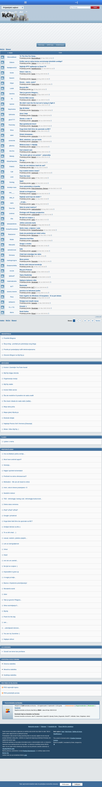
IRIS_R (12, 198)
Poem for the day (9, 645)
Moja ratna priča (9, 435)
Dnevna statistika (9, 692)
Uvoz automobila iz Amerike (30, 186)
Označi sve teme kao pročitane (14, 680)
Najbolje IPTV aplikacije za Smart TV (33, 66)
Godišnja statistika (10, 703)
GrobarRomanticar (12, 229)
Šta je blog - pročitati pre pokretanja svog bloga (20, 372)
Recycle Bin (24, 87)
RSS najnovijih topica (11, 716)
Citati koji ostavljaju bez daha (30, 254)
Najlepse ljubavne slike (28, 280)
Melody (12, 156)
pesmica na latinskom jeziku (30, 291)
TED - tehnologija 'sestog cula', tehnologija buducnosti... (23, 527)
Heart (5, 583)
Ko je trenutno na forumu (13, 731)
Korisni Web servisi (27, 98)
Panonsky (12, 125)
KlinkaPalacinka (12, 161)
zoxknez (11, 213)
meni (25, 2)
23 (89, 320)
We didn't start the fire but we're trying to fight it (37, 103)
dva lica (11, 151)
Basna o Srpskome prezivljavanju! (15, 611)
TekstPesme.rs (57, 762)
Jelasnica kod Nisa (26, 238)
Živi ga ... (23, 160)
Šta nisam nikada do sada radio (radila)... (18, 429)
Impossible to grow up (11, 600)
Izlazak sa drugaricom (28, 191)
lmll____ (12, 193)
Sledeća (97, 320)
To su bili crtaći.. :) (10, 561)
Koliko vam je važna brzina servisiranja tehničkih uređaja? (41, 61)
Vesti (63, 760)
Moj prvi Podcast (26, 270)
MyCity (2, 49)
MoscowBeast (11, 57)
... (20, 77)
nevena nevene (12, 291)
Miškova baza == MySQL (29, 145)
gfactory (11, 146)
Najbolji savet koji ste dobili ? (30, 197)
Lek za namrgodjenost (11, 572)
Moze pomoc (24, 259)
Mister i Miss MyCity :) (11, 457)
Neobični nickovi (9, 521)
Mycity (6, 639)
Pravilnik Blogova (10, 366)
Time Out (12, 208)
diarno (12, 312)
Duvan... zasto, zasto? (28, 82)
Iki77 (11, 286)
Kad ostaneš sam (26, 150)
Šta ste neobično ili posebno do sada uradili (19, 424)
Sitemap (43, 755)
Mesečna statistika (10, 698)
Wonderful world (9, 617)
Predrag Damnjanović (29, 779)
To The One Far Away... (28, 56)
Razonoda (23, 285)
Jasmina (12, 94)
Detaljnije (17, 736)
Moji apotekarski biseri (28, 124)
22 (85, 320)
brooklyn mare (11, 187)
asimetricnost (12, 250)
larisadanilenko (12, 224)
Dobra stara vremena (11, 533)
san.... (6, 651)
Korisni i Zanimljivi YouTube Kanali (15, 396)
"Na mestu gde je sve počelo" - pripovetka (35, 155)
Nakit (21, 181)
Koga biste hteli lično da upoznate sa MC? (35, 129)
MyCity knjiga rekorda (11, 401)
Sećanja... (7, 493)
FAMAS (11, 166)
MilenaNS (12, 245)
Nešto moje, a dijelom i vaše (30, 228)
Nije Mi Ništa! (24, 108)
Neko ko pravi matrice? (28, 207)
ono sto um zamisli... (11, 589)
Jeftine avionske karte (28, 223)
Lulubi (12, 88)
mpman (11, 104)
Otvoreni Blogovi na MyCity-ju (14, 383)
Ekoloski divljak (9, 446)
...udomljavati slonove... (12, 656)
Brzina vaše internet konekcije (31, 264)
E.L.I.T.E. (12, 307)
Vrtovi (6, 578)
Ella (12, 219)
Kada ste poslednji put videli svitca (32, 233)
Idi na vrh (98, 316)
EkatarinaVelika (12, 265)
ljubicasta (12, 114)
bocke (12, 73)
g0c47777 (12, 120)
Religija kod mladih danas (29, 301)
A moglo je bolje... (10, 606)
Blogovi (8, 49)
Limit (11, 177)
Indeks (2, 320)
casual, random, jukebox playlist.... (15, 566)
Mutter (12, 239)
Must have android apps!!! (13, 488)
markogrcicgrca (12, 260)
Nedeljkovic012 (12, 67)
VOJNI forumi (60, 45)
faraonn (11, 78)
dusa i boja (24, 113)
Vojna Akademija (26, 275)
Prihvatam (65, 784)
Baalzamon (11, 234)
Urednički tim (52, 755)
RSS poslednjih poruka (11, 721)
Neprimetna (11, 109)
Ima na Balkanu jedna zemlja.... (14, 482)
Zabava (11, 62)
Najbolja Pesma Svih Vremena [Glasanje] (18, 452)
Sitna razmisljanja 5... (11, 634)
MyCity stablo (8, 412)
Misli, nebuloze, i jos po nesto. (31, 139)
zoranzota (12, 140)
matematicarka (12, 281)
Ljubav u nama (9, 470)
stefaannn (12, 302)
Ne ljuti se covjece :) (27, 218)
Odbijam (77, 784)
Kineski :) (23, 306)
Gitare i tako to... (26, 72)
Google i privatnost (10, 544)
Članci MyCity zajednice (65, 755)
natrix (12, 203)
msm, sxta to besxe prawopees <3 (15, 516)
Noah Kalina (24, 311)
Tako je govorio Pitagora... (29, 92)
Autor (11, 53)
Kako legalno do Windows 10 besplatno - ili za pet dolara (40, 296)
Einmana (12, 255)
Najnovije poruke (33, 755)
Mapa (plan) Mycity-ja (11, 441)
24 (92, 320)
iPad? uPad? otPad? (11, 538)
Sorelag (11, 182)
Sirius (12, 130)
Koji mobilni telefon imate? (29, 171)
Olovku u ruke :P (26, 119)
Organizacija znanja (10, 407)
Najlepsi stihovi (9, 667)
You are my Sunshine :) (12, 662)
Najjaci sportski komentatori (13, 499)
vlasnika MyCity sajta (8, 777)
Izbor (5, 622)
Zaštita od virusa (77, 760)
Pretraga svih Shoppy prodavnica (32, 212)
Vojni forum (68, 760)
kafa (21, 249)
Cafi (12, 172)
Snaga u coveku (25, 244)
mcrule (12, 271)
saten (12, 135)
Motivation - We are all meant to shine (17, 510)
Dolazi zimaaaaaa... (27, 134)
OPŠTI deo (50, 45)
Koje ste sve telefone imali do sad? (32, 165)
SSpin (12, 83)
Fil (12, 99)
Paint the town (25, 176)
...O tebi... (23, 202)
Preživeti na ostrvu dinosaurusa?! (15, 505)
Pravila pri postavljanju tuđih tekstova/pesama (19, 378)
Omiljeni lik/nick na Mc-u (12, 555)
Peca (11, 297)
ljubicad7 (12, 276)
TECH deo (41, 45)
